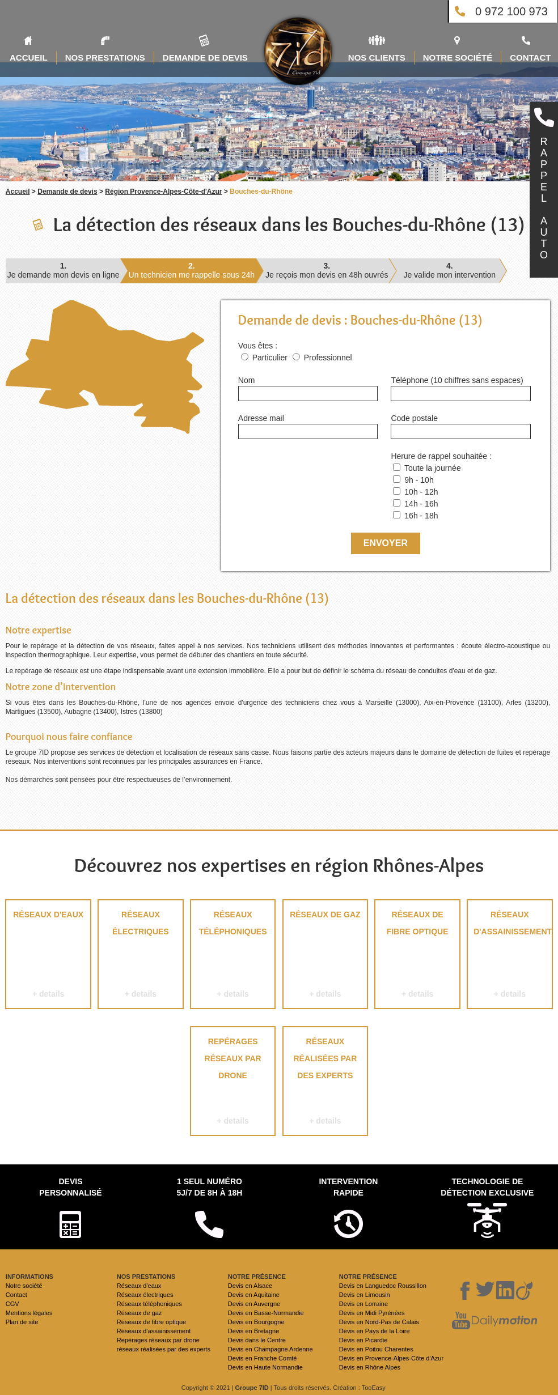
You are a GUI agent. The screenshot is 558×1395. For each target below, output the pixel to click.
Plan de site (22, 1322)
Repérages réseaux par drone (232, 1083)
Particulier (270, 357)
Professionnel (328, 357)
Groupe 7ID (252, 1387)
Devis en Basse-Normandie (266, 1312)
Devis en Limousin (364, 1294)
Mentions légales (29, 1312)
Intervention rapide (348, 1187)
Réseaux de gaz (325, 956)
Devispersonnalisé (70, 1187)
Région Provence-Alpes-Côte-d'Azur (163, 191)
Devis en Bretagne (254, 1331)
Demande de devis (67, 191)
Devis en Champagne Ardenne (270, 1349)
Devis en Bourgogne (256, 1322)
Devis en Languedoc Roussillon (382, 1285)
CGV (12, 1303)
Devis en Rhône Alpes (369, 1367)
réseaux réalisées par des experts (325, 1083)
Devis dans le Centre (257, 1340)
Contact (16, 1294)
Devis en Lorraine (363, 1303)
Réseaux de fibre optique (417, 956)
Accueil (18, 191)
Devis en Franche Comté (262, 1358)
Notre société (24, 1285)
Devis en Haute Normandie (265, 1367)
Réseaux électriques (140, 956)
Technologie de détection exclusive (487, 1187)
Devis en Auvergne (254, 1303)
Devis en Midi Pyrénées (372, 1312)
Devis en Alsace (250, 1285)
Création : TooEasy (359, 1387)
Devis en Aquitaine (254, 1294)
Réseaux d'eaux (48, 956)
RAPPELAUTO (544, 198)
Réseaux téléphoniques (232, 956)
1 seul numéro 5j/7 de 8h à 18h (209, 1187)
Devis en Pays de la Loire (374, 1331)
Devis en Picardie (363, 1340)
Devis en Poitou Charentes (376, 1349)
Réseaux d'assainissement (510, 956)
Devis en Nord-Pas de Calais (379, 1322)
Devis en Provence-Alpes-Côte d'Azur (391, 1358)
